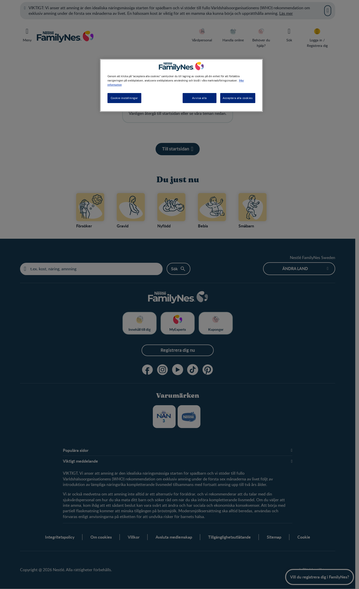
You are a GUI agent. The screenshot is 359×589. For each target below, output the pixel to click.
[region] (181, 85)
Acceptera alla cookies (238, 98)
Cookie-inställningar (124, 98)
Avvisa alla (199, 98)
